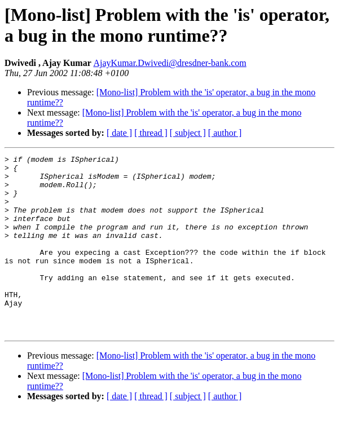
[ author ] (225, 133)
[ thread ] (151, 133)
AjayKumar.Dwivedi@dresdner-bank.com (169, 63)
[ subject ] (188, 133)
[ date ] (119, 133)
